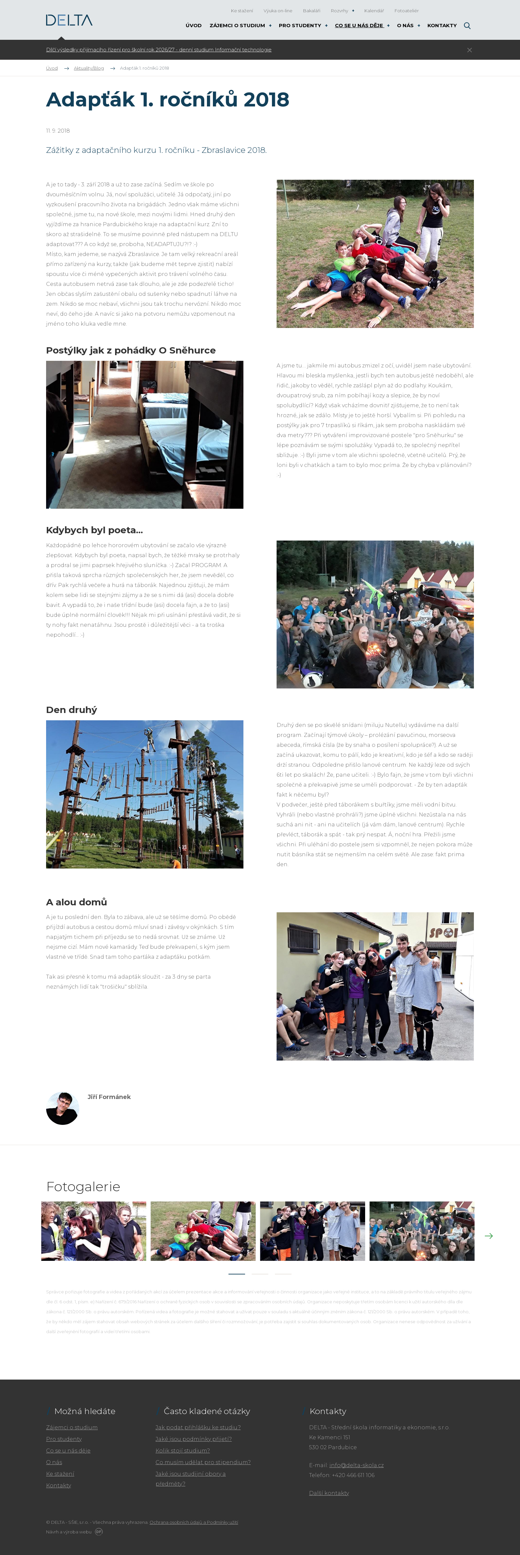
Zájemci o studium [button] (238, 25)
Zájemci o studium (72, 1424)
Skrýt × (469, 50)
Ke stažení (60, 1470)
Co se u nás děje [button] (359, 25)
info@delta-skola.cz (356, 1462)
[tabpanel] (218, 50)
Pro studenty (64, 1436)
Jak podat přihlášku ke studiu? (198, 1424)
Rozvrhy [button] (340, 10)
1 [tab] (236, 1270)
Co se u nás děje (68, 1447)
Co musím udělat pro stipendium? (203, 1459)
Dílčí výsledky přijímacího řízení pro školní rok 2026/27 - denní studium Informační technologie (159, 50)
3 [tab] (283, 1270)
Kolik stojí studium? (183, 1447)
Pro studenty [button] (300, 25)
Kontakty (58, 1482)
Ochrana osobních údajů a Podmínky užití (194, 1519)
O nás (54, 1459)
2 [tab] (260, 1270)
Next (489, 1234)
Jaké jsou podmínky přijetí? (194, 1436)
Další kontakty (329, 1490)
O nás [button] (406, 25)
